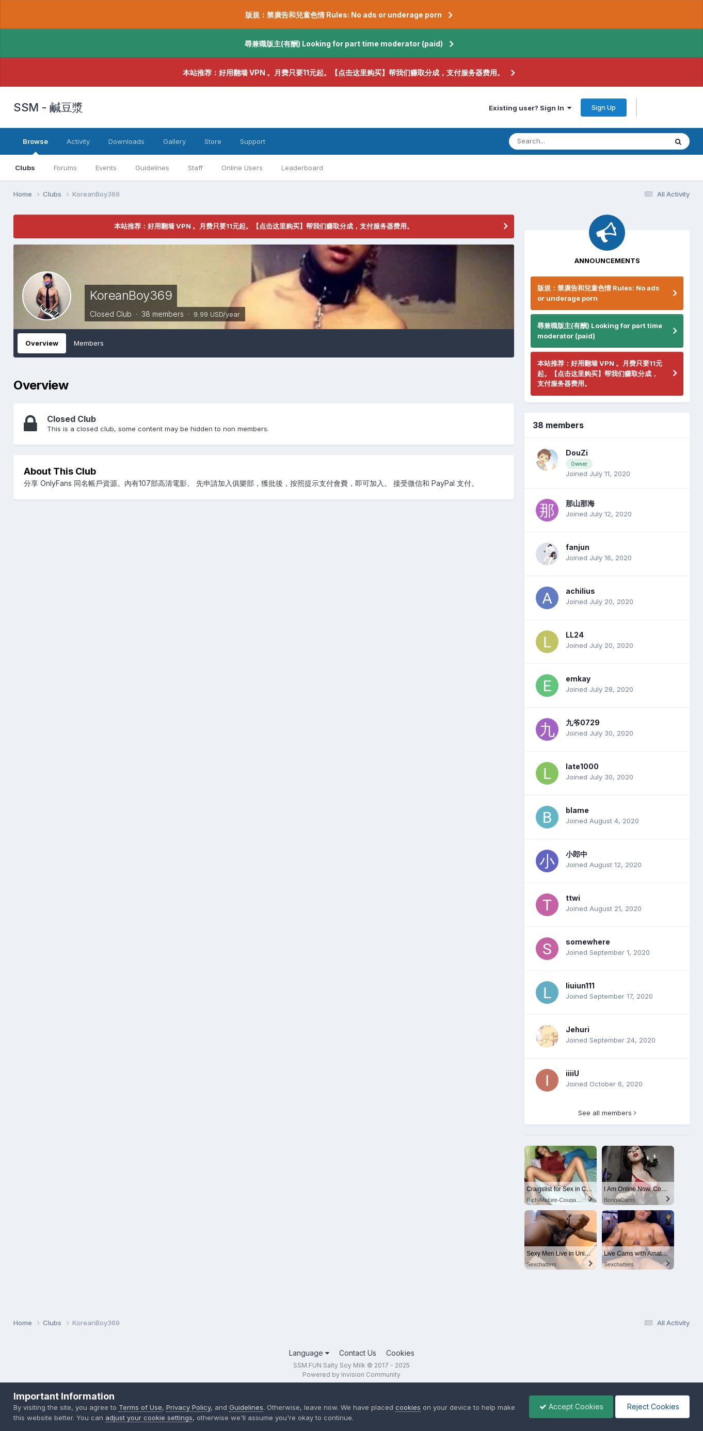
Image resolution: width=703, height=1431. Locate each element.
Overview (41, 343)
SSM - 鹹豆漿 (48, 107)
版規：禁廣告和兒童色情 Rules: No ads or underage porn (343, 14)
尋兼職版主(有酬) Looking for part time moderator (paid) (344, 43)
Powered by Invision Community (351, 1374)
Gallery (174, 141)
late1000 (582, 766)
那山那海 (580, 503)
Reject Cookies (652, 1406)
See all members (607, 1113)
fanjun (577, 547)
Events (106, 168)
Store (212, 141)
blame (577, 810)
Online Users (242, 168)
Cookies (400, 1352)
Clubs (25, 168)
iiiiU (572, 1073)
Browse (35, 146)
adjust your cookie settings (168, 1417)
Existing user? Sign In (530, 108)
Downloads (126, 141)
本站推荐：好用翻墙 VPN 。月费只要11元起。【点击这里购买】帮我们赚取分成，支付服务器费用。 (343, 72)
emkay (578, 678)
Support (252, 141)
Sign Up (604, 107)
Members (89, 343)
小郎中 (576, 854)
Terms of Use (140, 1407)
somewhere (588, 941)
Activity (78, 141)
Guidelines (152, 168)
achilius (580, 591)
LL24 (575, 634)
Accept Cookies (569, 1406)
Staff (195, 168)
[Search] (563, 141)
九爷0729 (583, 722)
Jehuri (577, 1029)
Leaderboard (302, 168)
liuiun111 (580, 985)
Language (309, 1352)
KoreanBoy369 (131, 295)
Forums (65, 168)
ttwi (573, 897)
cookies (408, 1407)
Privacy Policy (188, 1407)
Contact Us (357, 1352)
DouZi (577, 452)
